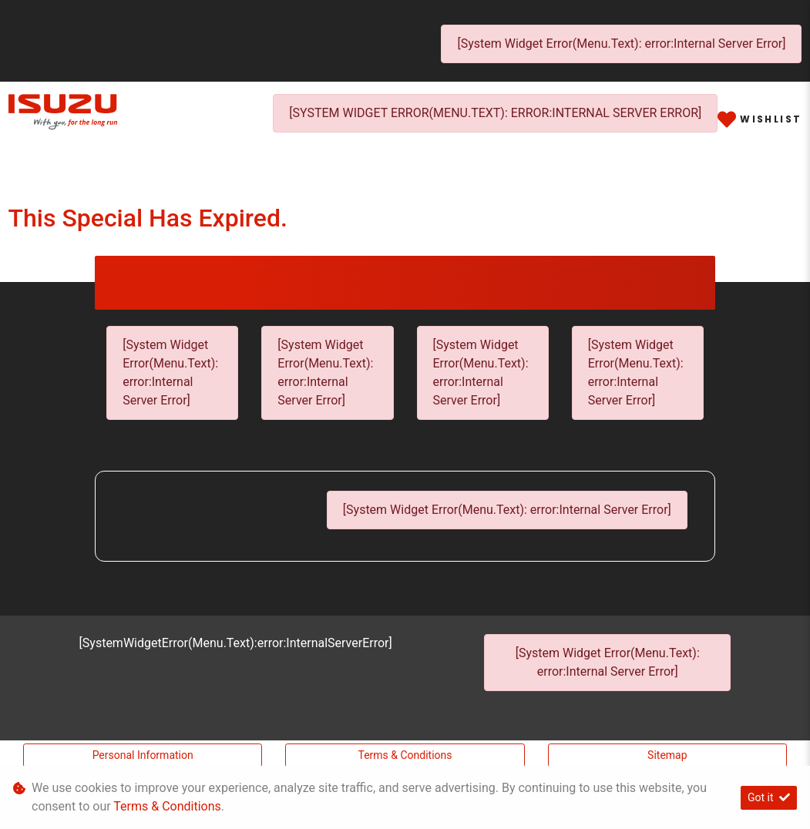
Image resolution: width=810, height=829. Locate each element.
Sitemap (667, 755)
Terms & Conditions (405, 755)
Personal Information (142, 755)
